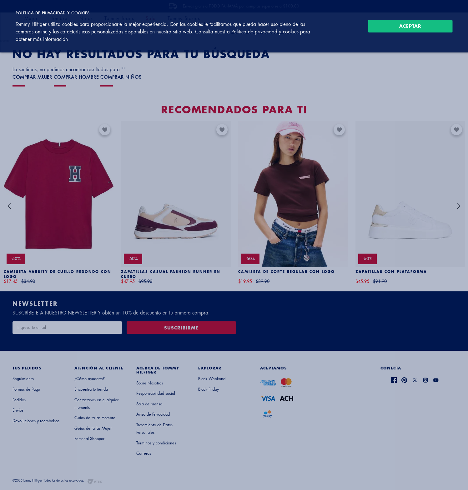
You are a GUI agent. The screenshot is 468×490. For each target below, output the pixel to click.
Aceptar (410, 26)
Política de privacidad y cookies (265, 31)
